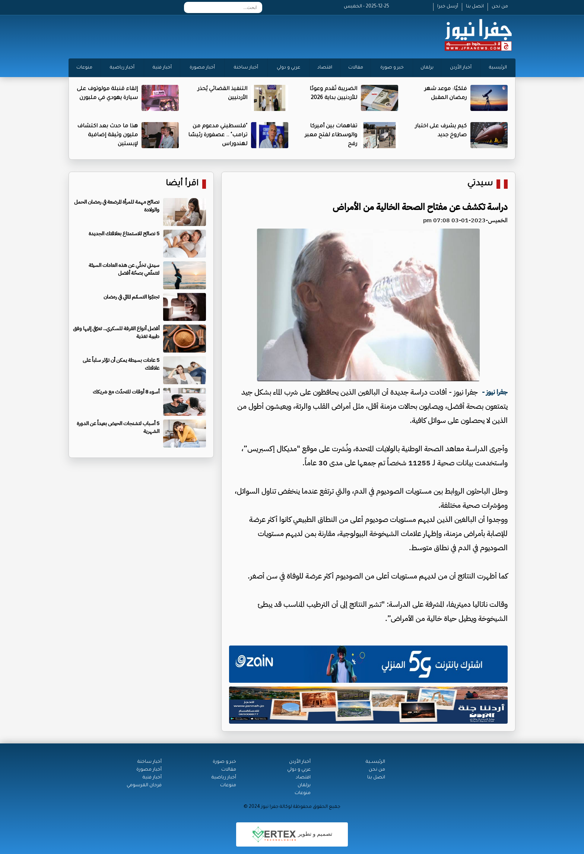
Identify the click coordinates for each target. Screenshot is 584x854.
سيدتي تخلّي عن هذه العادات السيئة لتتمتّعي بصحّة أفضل (124, 269)
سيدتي (480, 184)
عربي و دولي (288, 67)
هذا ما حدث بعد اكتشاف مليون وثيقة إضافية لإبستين (107, 135)
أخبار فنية (162, 67)
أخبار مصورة (202, 67)
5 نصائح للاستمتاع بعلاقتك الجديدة (124, 234)
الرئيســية (375, 762)
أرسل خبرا (447, 6)
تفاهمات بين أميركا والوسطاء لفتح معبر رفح (331, 135)
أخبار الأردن (461, 67)
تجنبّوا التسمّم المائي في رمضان (131, 297)
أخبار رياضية (122, 67)
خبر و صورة (392, 67)
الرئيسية (498, 67)
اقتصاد (324, 67)
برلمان (427, 67)
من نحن (500, 6)
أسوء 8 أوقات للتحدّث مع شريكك (126, 392)
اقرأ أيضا (182, 184)
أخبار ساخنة (246, 67)
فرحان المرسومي (144, 785)
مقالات (355, 67)
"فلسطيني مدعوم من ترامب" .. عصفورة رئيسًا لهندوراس (217, 135)
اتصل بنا (475, 6)
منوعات (84, 67)
